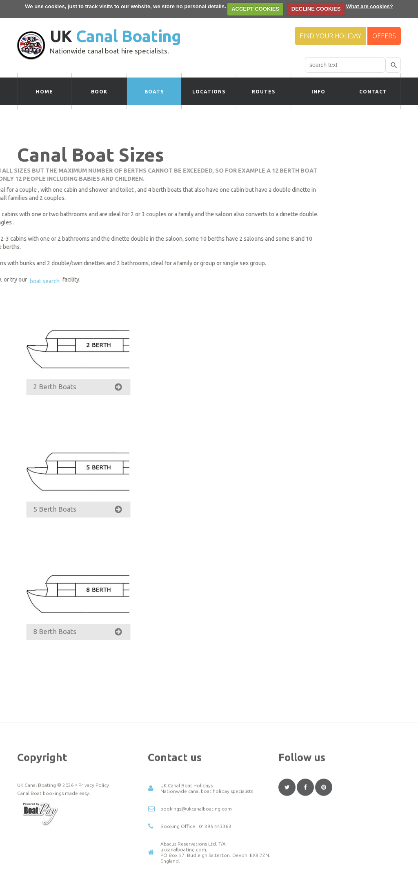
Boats (154, 91)
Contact (373, 91)
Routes (263, 91)
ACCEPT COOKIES (255, 9)
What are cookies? (369, 6)
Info (318, 91)
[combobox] (345, 65)
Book (99, 91)
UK (115, 36)
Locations (208, 91)
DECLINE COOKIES (316, 9)
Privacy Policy (93, 839)
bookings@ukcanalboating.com (196, 862)
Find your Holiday (330, 36)
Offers (384, 36)
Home (44, 91)
